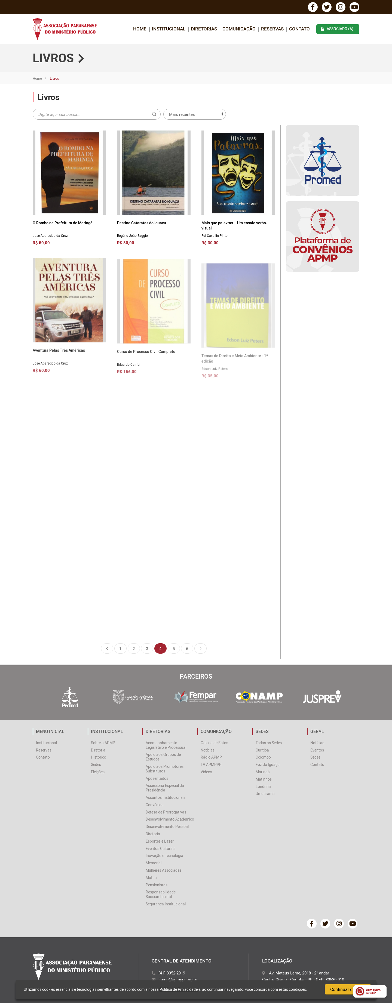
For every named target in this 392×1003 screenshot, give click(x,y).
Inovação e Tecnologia (164, 855)
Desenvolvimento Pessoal (167, 826)
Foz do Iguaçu (268, 764)
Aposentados (157, 778)
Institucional (46, 742)
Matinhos (264, 779)
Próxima (200, 648)
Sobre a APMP (103, 742)
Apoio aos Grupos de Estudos (163, 757)
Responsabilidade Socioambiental (161, 894)
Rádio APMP (211, 757)
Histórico (98, 757)
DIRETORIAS (204, 29)
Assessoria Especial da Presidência (165, 788)
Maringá (263, 771)
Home (37, 78)
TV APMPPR (211, 764)
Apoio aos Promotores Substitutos (164, 769)
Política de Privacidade (179, 989)
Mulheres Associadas (164, 870)
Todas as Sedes (269, 742)
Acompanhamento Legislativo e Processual (166, 745)
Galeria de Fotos (214, 742)
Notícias (208, 750)
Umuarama (265, 793)
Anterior (107, 648)
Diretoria (98, 750)
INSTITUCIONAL (168, 29)
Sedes (96, 764)
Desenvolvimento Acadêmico (170, 819)
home (139, 29)
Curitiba (262, 750)
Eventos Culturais (160, 848)
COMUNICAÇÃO (239, 29)
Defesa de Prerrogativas (166, 812)
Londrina (263, 786)
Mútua (151, 877)
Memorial (153, 862)
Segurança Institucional (166, 903)
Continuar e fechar (348, 989)
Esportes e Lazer (160, 841)
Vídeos (206, 771)
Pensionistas (156, 884)
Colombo (263, 757)
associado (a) (337, 28)
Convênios (154, 804)
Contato (299, 29)
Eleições (98, 771)
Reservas (272, 29)
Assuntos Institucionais (165, 797)
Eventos (317, 750)
